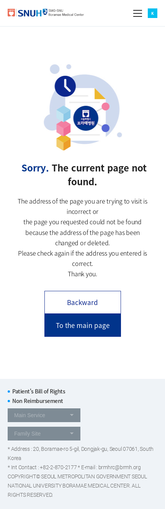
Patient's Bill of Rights (38, 391)
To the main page (82, 325)
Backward (82, 302)
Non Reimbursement (37, 401)
